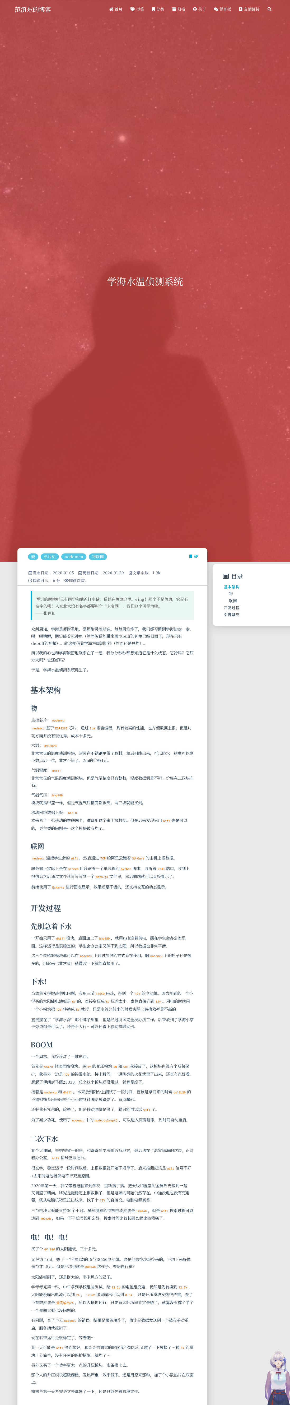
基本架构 (232, 586)
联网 (233, 600)
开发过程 (232, 607)
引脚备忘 (232, 614)
